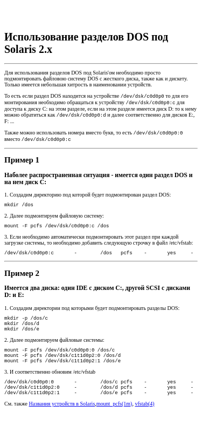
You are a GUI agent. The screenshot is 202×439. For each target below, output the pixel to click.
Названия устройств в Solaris (62, 426)
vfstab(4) (144, 426)
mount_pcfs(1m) (114, 426)
